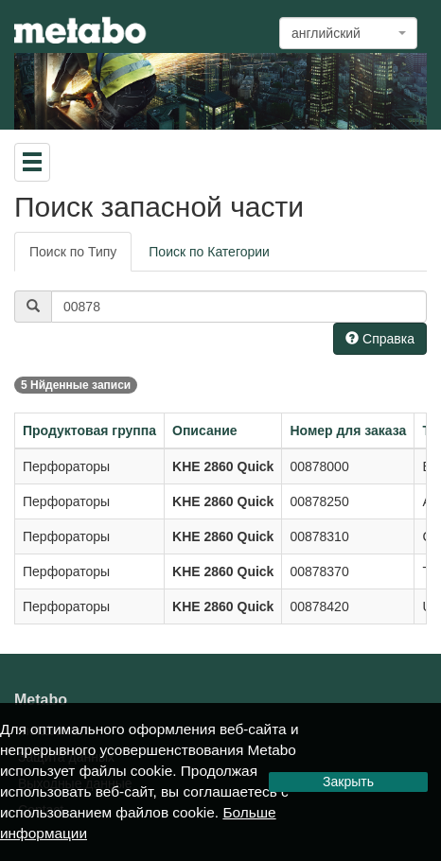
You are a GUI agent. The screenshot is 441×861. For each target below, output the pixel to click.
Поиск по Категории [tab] (209, 251)
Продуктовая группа (89, 430)
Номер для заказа (348, 430)
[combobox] (348, 33)
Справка (380, 338)
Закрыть (348, 781)
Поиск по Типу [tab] (72, 251)
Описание (205, 430)
